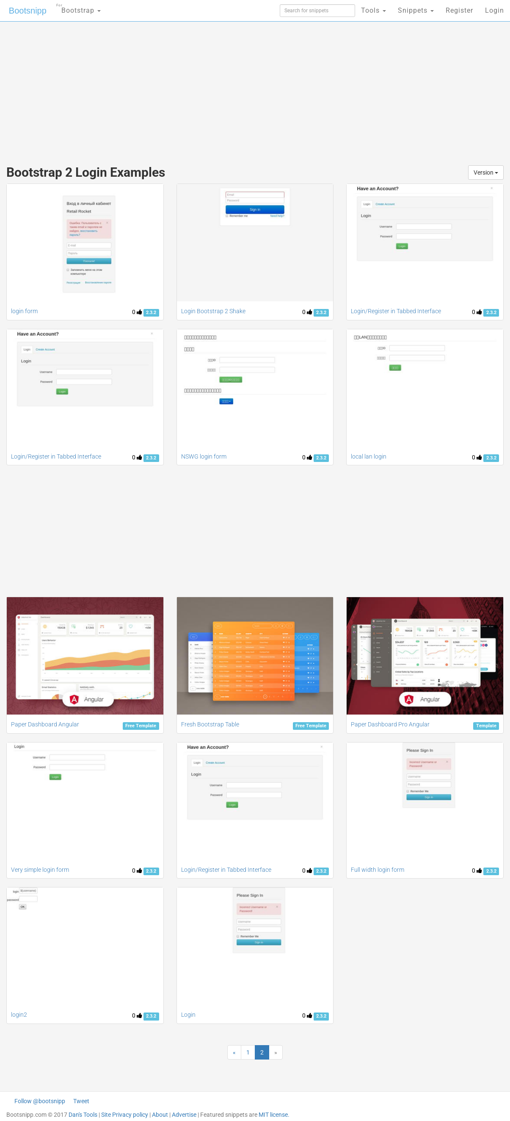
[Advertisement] (193, 89)
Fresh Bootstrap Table (210, 724)
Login (494, 10)
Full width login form (377, 869)
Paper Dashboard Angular (45, 724)
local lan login (368, 456)
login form (24, 311)
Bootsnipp (28, 10)
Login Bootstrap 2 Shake (213, 311)
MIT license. (274, 1114)
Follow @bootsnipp (39, 1101)
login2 (19, 1014)
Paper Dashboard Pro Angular (390, 724)
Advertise (184, 1114)
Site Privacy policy (124, 1114)
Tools (373, 10)
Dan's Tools (83, 1114)
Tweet (81, 1101)
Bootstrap (78, 7)
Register (459, 10)
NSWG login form (203, 456)
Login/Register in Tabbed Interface (396, 311)
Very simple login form (40, 869)
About (160, 1114)
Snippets (416, 10)
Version (486, 172)
